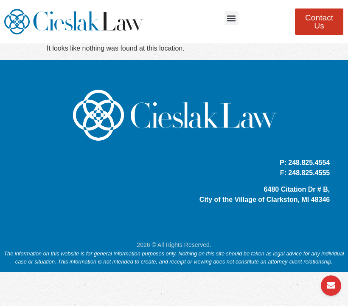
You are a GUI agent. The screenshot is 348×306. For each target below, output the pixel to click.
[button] (232, 18)
